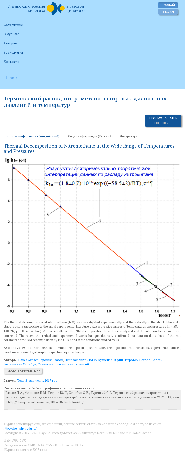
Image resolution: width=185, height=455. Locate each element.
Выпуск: (10, 380)
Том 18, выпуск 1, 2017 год (37, 380)
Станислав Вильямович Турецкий (63, 364)
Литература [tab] (128, 136)
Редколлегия (13, 52)
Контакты (11, 61)
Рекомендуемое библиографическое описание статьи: (49, 388)
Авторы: (11, 360)
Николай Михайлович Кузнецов (89, 360)
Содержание (13, 25)
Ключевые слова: (18, 348)
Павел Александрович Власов (40, 360)
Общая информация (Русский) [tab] (90, 136)
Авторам (10, 43)
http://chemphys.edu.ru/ (20, 428)
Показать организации (22, 370)
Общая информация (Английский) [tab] (33, 136)
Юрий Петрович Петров (132, 360)
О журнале (11, 34)
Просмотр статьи (163, 120)
